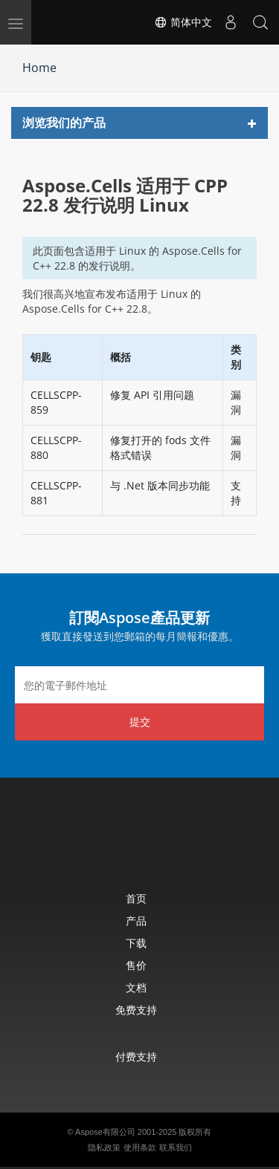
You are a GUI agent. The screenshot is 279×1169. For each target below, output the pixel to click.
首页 (136, 898)
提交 (139, 721)
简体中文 (183, 22)
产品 (136, 921)
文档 (136, 987)
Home (39, 67)
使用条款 (140, 1147)
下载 (136, 943)
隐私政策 (104, 1147)
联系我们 (175, 1147)
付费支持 (136, 1056)
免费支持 (136, 1010)
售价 (136, 965)
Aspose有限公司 (105, 1131)
